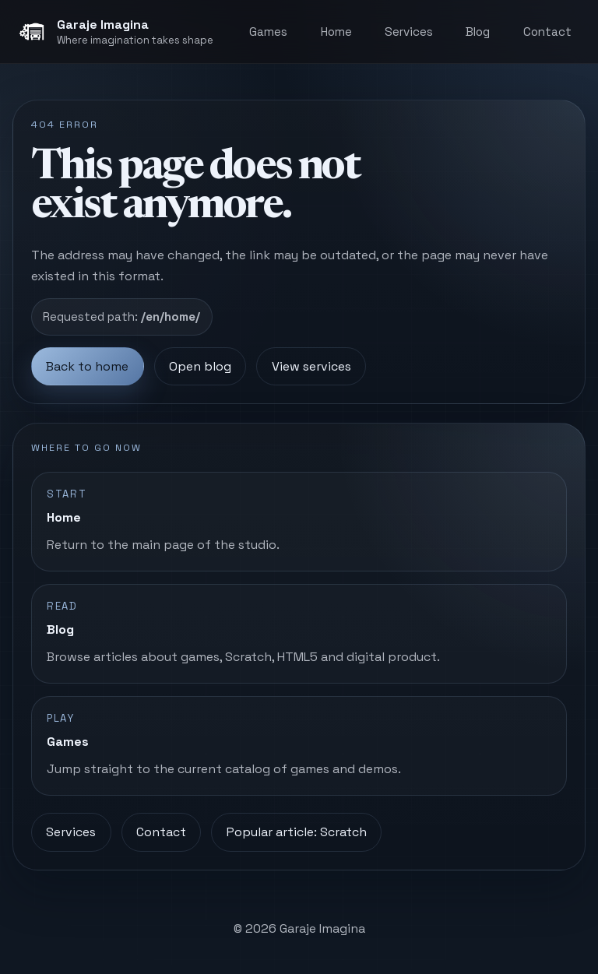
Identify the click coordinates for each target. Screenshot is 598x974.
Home (336, 31)
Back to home (87, 366)
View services (311, 366)
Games (268, 31)
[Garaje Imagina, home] (115, 31)
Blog (478, 31)
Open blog (200, 366)
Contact (547, 31)
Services (409, 31)
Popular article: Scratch (297, 832)
